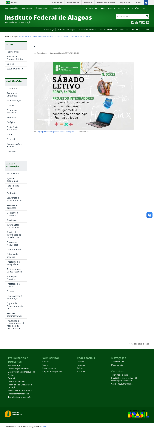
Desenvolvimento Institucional (21, 372)
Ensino (11, 375)
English (145, 8)
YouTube (136, 22)
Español (136, 8)
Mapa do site (123, 8)
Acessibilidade (92, 8)
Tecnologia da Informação (19, 397)
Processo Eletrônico (108, 29)
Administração (14, 365)
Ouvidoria (124, 29)
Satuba (42, 37)
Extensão (12, 378)
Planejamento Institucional (20, 390)
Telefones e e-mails (119, 375)
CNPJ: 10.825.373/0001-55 (122, 384)
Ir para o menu (28, 8)
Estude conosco (49, 368)
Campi (45, 365)
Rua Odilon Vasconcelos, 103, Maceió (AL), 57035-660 (124, 379)
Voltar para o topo (140, 343)
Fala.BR (135, 29)
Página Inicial (24, 37)
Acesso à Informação (66, 29)
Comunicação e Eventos (18, 368)
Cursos (45, 361)
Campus (34, 37)
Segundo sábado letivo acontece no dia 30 (72, 37)
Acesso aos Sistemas (87, 29)
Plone (43, 426)
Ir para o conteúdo (12, 8)
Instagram (140, 22)
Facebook (132, 22)
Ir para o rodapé (58, 8)
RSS (147, 22)
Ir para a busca (42, 8)
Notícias (49, 37)
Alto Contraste (108, 8)
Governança (49, 29)
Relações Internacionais (18, 393)
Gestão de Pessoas (16, 381)
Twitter (143, 22)
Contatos (145, 29)
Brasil (14, 2)
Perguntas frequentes (52, 371)
